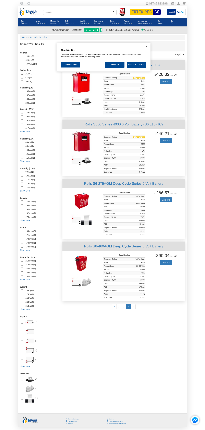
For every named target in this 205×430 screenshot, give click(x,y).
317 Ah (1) (30, 128)
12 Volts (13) (31, 64)
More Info (166, 81)
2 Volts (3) (30, 56)
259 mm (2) (30, 205)
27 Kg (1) (29, 294)
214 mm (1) (30, 261)
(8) (31, 360)
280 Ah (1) (30, 124)
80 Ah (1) (29, 142)
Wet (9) (28, 81)
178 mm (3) (30, 247)
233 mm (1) (30, 272)
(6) (31, 379)
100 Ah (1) (30, 150)
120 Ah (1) (30, 187)
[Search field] (77, 12)
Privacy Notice (72, 421)
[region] (103, 57)
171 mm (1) (30, 235)
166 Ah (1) (30, 91)
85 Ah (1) (29, 146)
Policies (69, 423)
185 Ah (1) (30, 112)
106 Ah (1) (30, 176)
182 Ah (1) (30, 95)
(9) (31, 350)
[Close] (146, 46)
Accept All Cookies (136, 64)
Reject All (115, 64)
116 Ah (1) (30, 183)
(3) (31, 341)
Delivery (111, 419)
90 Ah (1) (29, 172)
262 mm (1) (30, 213)
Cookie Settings (73, 419)
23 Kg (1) (29, 290)
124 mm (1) (30, 201)
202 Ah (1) (30, 116)
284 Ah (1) (30, 103)
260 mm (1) (30, 209)
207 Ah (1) (30, 120)
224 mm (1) (30, 268)
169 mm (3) (30, 231)
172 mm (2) (30, 239)
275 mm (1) (30, 217)
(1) (31, 322)
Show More (25, 131)
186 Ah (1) (30, 99)
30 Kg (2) (29, 298)
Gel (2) (28, 77)
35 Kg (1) (29, 306)
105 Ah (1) (30, 154)
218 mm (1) (30, 264)
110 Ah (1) (30, 158)
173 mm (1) (30, 243)
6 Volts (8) (30, 60)
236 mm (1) (30, 276)
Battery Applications (115, 421)
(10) (31, 398)
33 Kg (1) (29, 302)
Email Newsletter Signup (116, 423)
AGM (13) (29, 74)
